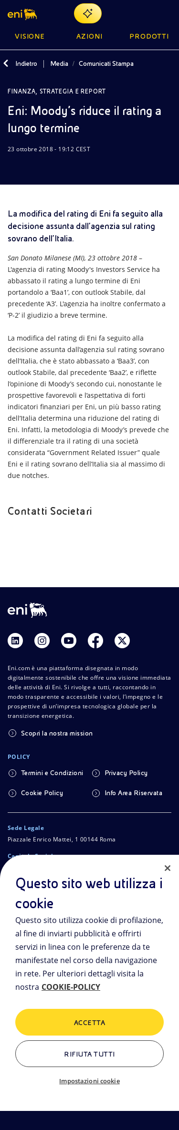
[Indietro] (5, 63)
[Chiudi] (167, 868)
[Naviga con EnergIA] (88, 13)
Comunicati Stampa (106, 63)
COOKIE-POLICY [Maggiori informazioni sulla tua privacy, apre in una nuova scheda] (71, 987)
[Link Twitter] (122, 640)
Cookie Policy (42, 793)
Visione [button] (30, 36)
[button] (23, 13)
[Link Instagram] (42, 640)
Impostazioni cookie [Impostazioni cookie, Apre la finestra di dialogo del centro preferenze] (89, 1081)
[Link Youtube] (68, 640)
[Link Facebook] (95, 640)
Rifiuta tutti (89, 1054)
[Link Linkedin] (15, 640)
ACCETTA (89, 1022)
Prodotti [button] (149, 36)
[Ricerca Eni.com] (142, 13)
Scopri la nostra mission (57, 733)
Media (59, 63)
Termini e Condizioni (52, 773)
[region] (89, 992)
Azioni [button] (89, 36)
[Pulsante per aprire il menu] (165, 13)
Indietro (26, 63)
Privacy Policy (126, 773)
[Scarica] (13, 167)
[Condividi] (36, 167)
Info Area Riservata (133, 793)
